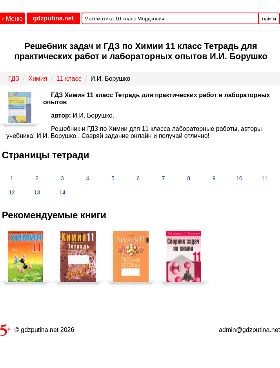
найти (269, 19)
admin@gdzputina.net (249, 329)
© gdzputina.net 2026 (37, 331)
